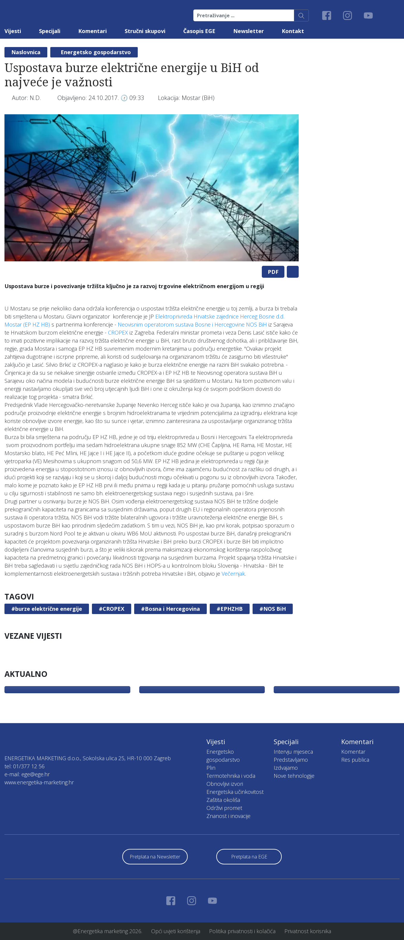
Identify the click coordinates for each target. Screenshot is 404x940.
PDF (273, 271)
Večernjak (233, 573)
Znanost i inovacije (228, 815)
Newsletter (248, 31)
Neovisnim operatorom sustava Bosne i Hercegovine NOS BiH (192, 324)
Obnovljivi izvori (224, 783)
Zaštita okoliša (223, 799)
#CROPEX (111, 608)
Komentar (353, 751)
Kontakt (293, 31)
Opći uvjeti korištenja (175, 931)
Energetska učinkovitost (235, 791)
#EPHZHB (230, 608)
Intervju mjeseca (293, 751)
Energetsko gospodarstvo (96, 52)
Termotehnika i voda (230, 775)
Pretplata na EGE (249, 856)
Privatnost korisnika (307, 931)
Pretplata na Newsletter (155, 856)
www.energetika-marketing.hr (39, 782)
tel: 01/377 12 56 (24, 766)
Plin (210, 767)
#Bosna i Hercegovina (170, 608)
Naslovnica (25, 52)
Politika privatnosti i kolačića (242, 931)
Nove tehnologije (294, 775)
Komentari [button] (92, 31)
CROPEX (118, 332)
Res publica (355, 759)
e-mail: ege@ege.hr (27, 774)
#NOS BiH (272, 608)
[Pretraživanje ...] (243, 15)
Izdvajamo (286, 767)
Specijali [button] (49, 31)
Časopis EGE (199, 31)
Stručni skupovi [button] (145, 31)
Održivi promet (224, 807)
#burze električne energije (46, 608)
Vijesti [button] (12, 31)
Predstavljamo (291, 759)
